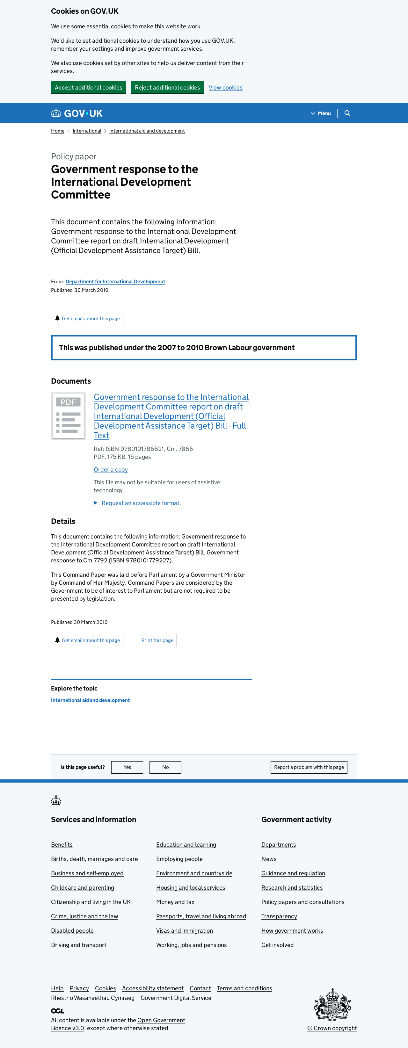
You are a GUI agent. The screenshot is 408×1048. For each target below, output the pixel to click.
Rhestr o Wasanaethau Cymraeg (93, 997)
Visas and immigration (184, 930)
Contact (200, 988)
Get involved (277, 945)
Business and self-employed (87, 873)
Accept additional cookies (88, 87)
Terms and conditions (244, 988)
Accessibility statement (153, 988)
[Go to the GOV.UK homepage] (77, 113)
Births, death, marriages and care (94, 859)
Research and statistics (292, 887)
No (172, 767)
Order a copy (111, 469)
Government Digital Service (176, 997)
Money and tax (175, 902)
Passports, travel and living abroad (201, 916)
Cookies (105, 988)
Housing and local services (190, 887)
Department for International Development (115, 281)
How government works (292, 930)
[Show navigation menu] (321, 113)
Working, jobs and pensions (191, 945)
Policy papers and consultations (303, 902)
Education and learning (186, 844)
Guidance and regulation (293, 873)
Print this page (157, 640)
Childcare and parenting (82, 887)
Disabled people (72, 930)
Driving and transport (78, 945)
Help (57, 988)
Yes (133, 767)
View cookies (226, 87)
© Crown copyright (332, 1028)
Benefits (62, 844)
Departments (278, 844)
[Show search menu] (347, 113)
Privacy (79, 988)
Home (57, 131)
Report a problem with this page (309, 767)
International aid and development (147, 131)
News (269, 859)
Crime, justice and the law (84, 916)
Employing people (179, 859)
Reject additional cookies (167, 87)
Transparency (279, 916)
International (87, 131)
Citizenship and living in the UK (91, 902)
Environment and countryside (194, 873)
